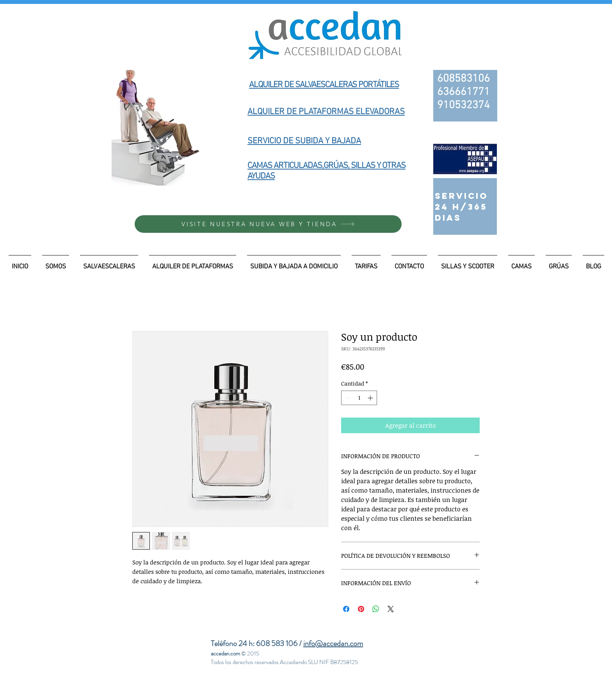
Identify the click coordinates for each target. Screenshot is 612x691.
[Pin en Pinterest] (361, 609)
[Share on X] (390, 609)
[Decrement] (347, 398)
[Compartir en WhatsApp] (376, 609)
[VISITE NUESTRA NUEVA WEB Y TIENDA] (268, 224)
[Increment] (371, 398)
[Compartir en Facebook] (346, 609)
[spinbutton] (359, 398)
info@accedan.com (333, 643)
